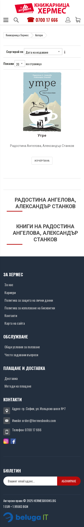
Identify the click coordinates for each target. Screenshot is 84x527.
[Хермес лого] (42, 8)
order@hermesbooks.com (39, 420)
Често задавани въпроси (21, 354)
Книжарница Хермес (17, 35)
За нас (8, 284)
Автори (39, 35)
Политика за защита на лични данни (28, 300)
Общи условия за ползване (22, 346)
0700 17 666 (47, 19)
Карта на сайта (14, 323)
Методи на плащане (17, 385)
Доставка (11, 378)
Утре (42, 135)
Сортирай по (14, 51)
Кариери (10, 292)
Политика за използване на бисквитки (29, 307)
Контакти (10, 315)
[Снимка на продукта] (42, 102)
